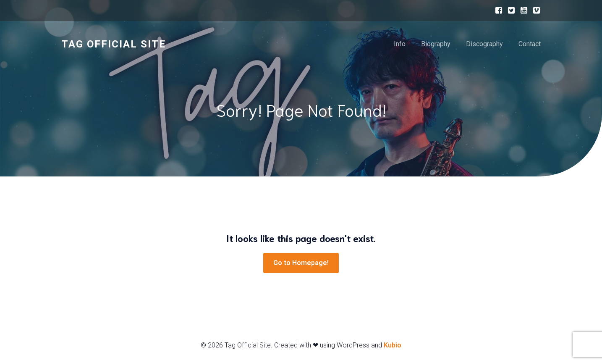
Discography (484, 44)
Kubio (392, 345)
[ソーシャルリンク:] (496, 10)
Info (400, 44)
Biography (435, 44)
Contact (529, 44)
